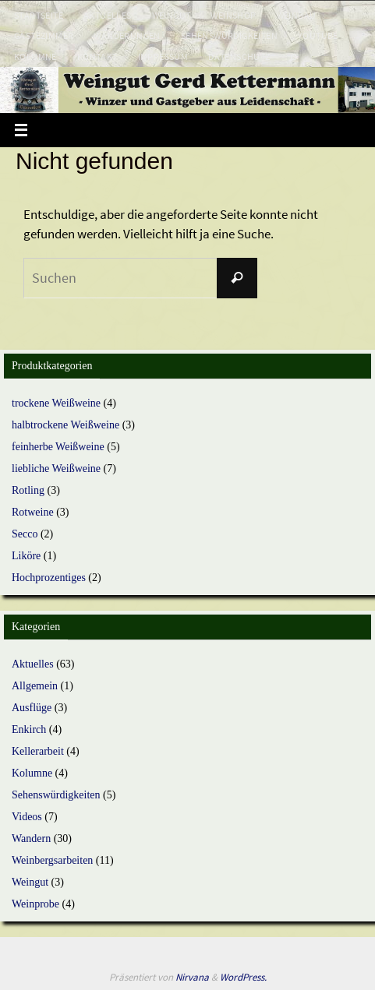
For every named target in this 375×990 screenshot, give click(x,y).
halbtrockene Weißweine (65, 425)
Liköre (26, 556)
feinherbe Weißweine (58, 447)
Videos (27, 817)
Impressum (163, 56)
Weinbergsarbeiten (52, 860)
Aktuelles (107, 15)
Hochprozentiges (49, 577)
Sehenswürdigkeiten (229, 35)
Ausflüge (31, 707)
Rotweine (33, 512)
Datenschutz (239, 56)
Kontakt (97, 56)
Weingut (171, 15)
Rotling (28, 490)
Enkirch (29, 729)
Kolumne (35, 56)
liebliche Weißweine (56, 468)
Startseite (38, 15)
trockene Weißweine (56, 403)
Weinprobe (35, 904)
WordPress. (243, 977)
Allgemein (35, 686)
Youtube (318, 35)
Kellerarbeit (38, 751)
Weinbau (297, 15)
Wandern (31, 838)
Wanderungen (127, 35)
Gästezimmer (43, 35)
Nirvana (192, 977)
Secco (24, 534)
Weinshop (233, 15)
